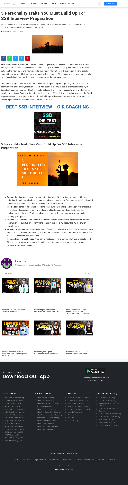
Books (33, 3)
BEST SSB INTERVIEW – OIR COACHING (47, 107)
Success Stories (67, 3)
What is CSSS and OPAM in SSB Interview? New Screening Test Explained (14, 354)
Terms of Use (54, 460)
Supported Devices (40, 460)
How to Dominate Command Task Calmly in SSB (13, 311)
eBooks (44, 3)
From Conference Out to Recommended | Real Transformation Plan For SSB (77, 311)
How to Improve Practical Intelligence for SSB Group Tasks (47, 311)
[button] (99, 4)
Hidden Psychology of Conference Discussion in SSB (46, 353)
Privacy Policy (66, 460)
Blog (54, 3)
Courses (22, 3)
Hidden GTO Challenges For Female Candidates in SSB (77, 353)
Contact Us (112, 460)
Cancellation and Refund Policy (84, 460)
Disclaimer (101, 460)
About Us (15, 460)
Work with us (26, 460)
